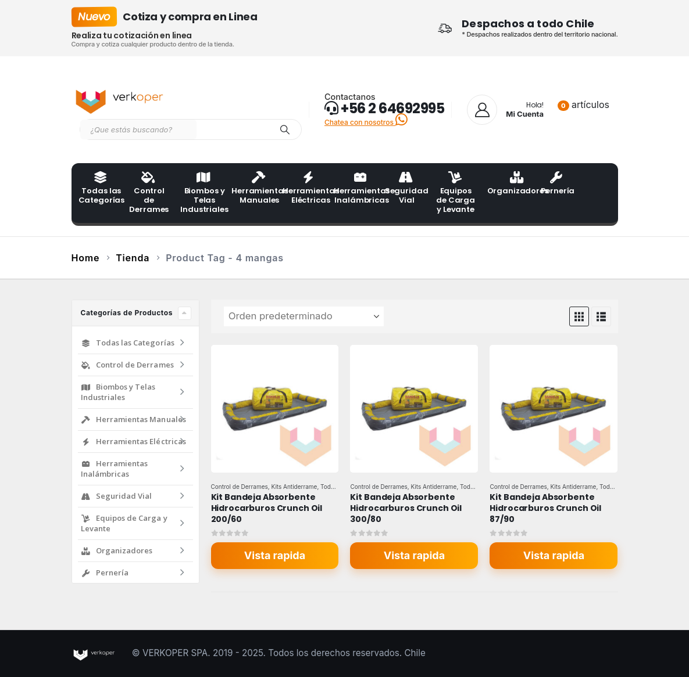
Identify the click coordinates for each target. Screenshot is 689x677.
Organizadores (509, 184)
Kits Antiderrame (294, 486)
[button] (579, 316)
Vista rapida (274, 555)
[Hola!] (505, 110)
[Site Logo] (121, 99)
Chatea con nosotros (366, 122)
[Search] (285, 129)
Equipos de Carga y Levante (455, 193)
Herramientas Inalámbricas (356, 189)
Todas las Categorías (100, 189)
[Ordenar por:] (304, 316)
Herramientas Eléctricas (305, 189)
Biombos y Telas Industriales (202, 193)
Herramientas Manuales (253, 189)
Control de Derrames (149, 193)
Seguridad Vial (407, 189)
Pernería (557, 184)
